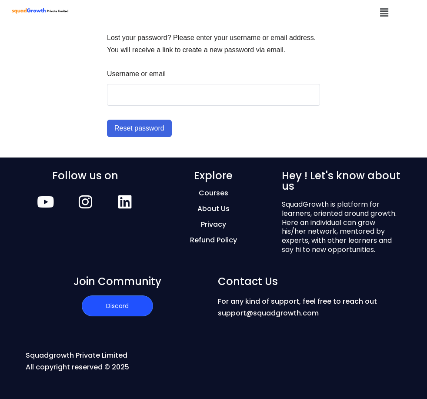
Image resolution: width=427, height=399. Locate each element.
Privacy (213, 224)
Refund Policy (213, 240)
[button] (384, 12)
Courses (213, 193)
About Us (213, 209)
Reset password (139, 128)
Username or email (136, 73)
